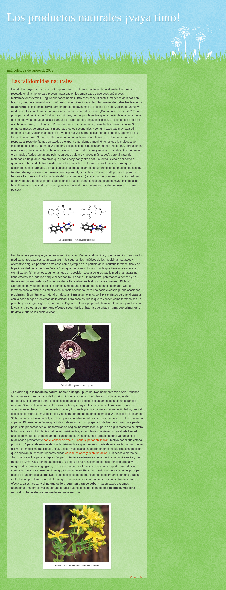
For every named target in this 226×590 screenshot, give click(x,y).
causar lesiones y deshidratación (86, 453)
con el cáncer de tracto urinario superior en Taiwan (76, 440)
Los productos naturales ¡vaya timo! (93, 17)
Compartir (136, 577)
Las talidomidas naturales (42, 81)
